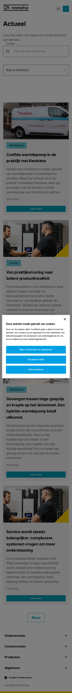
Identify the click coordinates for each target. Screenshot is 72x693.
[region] (36, 347)
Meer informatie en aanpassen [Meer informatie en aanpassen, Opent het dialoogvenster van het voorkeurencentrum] (36, 349)
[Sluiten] (65, 319)
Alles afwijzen (36, 369)
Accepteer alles (36, 359)
